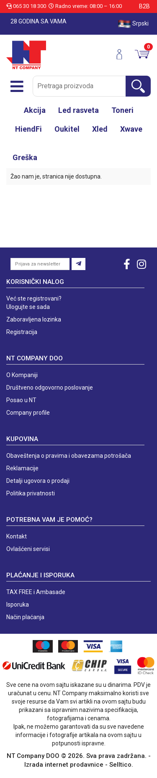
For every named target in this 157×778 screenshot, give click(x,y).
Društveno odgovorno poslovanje (49, 387)
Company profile (28, 412)
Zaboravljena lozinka (33, 319)
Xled (100, 129)
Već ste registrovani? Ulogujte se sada (34, 302)
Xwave (131, 129)
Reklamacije (22, 468)
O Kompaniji (22, 375)
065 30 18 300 (26, 6)
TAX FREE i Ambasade (35, 592)
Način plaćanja (25, 617)
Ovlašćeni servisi (28, 549)
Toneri (122, 110)
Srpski (133, 24)
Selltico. (121, 764)
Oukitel (67, 129)
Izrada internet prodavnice (63, 764)
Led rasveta (78, 110)
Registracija (21, 332)
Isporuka (17, 604)
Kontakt (16, 536)
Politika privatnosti (30, 493)
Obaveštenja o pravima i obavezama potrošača (68, 455)
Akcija (35, 110)
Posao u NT (21, 400)
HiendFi (28, 129)
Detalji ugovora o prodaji (37, 480)
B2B (144, 6)
